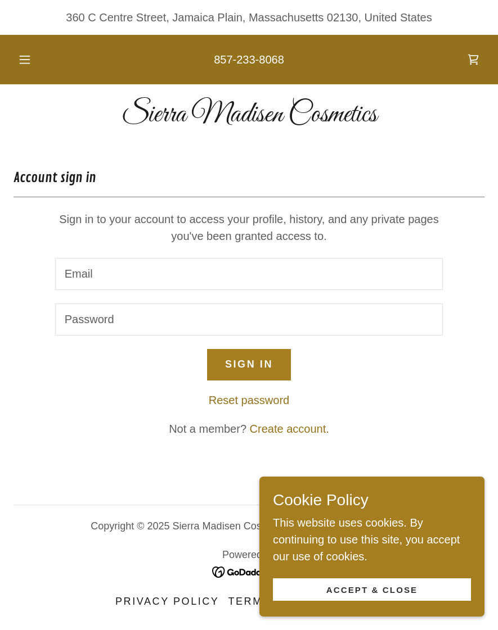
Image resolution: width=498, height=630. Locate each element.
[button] (34, 59)
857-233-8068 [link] (249, 59)
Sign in (249, 364)
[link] (473, 59)
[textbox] (249, 274)
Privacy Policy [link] (167, 601)
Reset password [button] (249, 400)
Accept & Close (372, 590)
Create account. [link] (289, 429)
